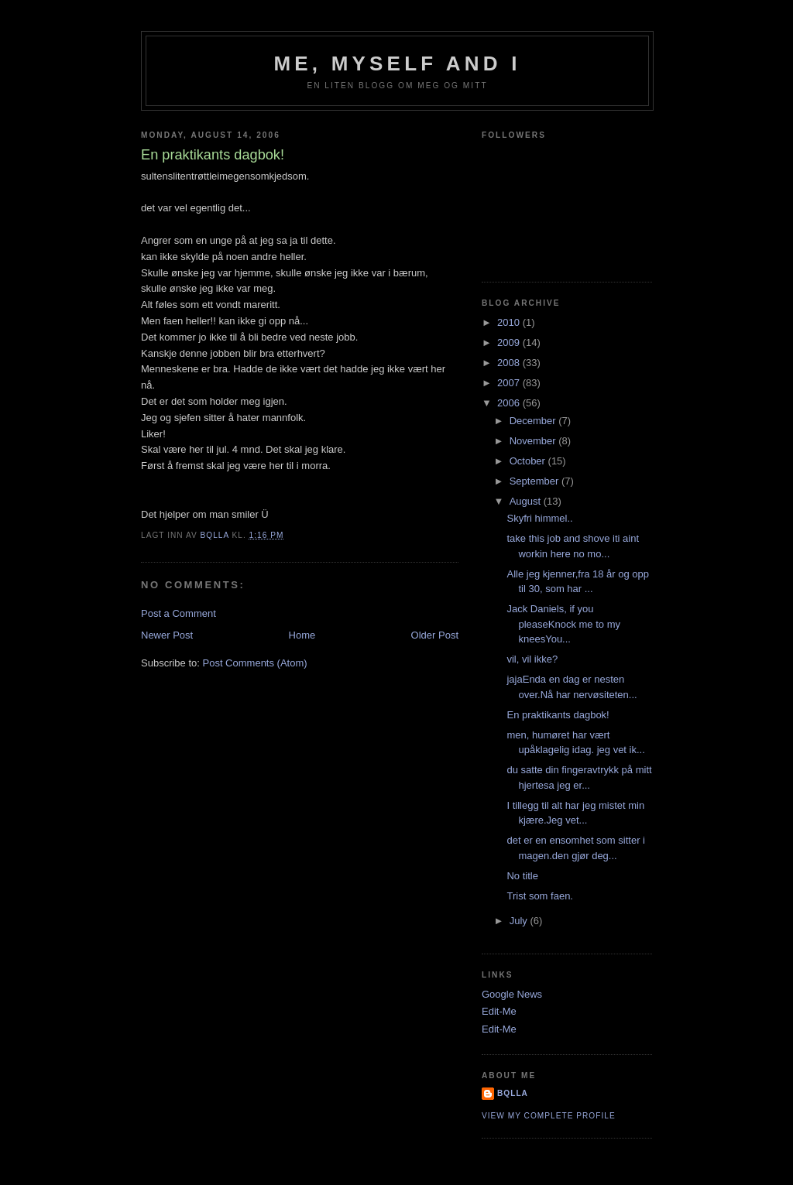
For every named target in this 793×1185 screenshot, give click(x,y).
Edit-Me (499, 1011)
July (520, 920)
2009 (510, 342)
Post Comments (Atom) (255, 663)
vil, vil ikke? (532, 659)
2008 (510, 362)
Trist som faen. (539, 896)
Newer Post (167, 635)
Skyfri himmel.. (539, 518)
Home (302, 635)
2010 (510, 322)
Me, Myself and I (396, 63)
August (527, 501)
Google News (512, 994)
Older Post (434, 635)
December (534, 420)
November (534, 441)
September (535, 481)
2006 (510, 403)
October (529, 461)
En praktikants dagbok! (557, 715)
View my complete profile (549, 1115)
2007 (510, 383)
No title (521, 876)
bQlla (512, 1093)
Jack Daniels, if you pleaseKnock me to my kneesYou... (563, 624)
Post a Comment (178, 613)
